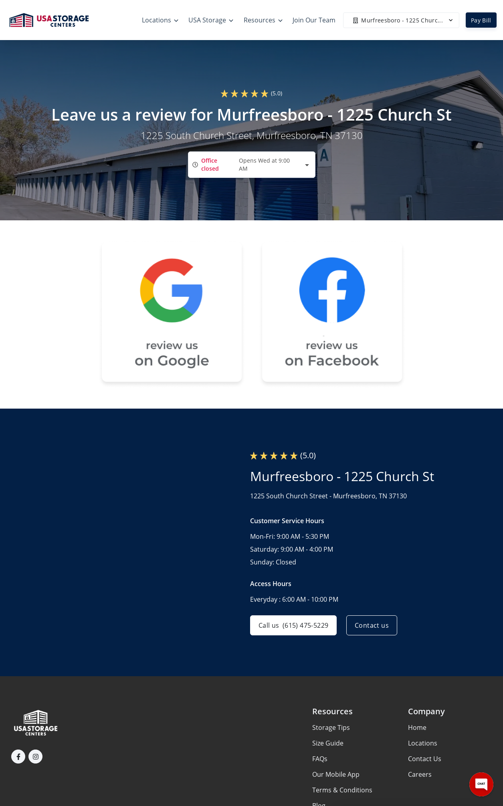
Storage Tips (331, 727)
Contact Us (424, 758)
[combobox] (251, 164)
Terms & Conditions (342, 790)
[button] (18, 757)
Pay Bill (481, 20)
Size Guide (327, 743)
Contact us (372, 625)
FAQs (319, 758)
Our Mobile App (336, 774)
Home (417, 727)
